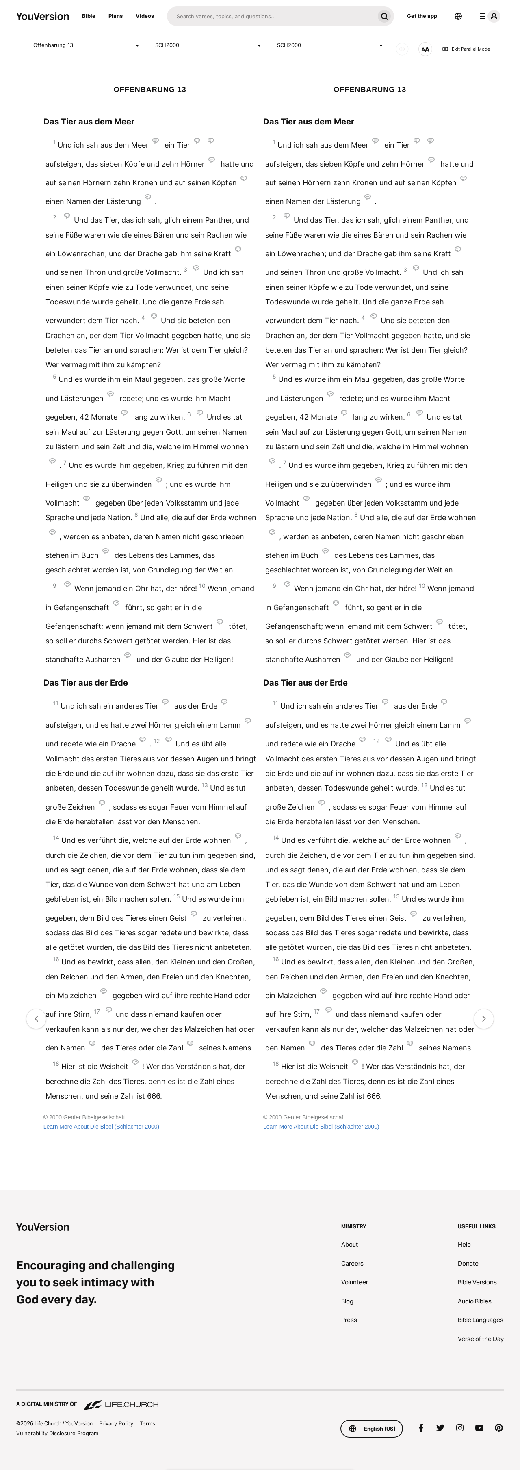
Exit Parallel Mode (466, 49)
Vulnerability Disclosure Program (57, 1433)
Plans (115, 16)
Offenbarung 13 (87, 45)
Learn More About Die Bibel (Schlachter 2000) (101, 1126)
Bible (88, 16)
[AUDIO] (402, 49)
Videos (145, 16)
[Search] (271, 16)
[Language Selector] (458, 16)
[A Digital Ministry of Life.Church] (260, 1400)
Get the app (422, 16)
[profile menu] (488, 16)
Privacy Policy (116, 1423)
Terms (147, 1423)
